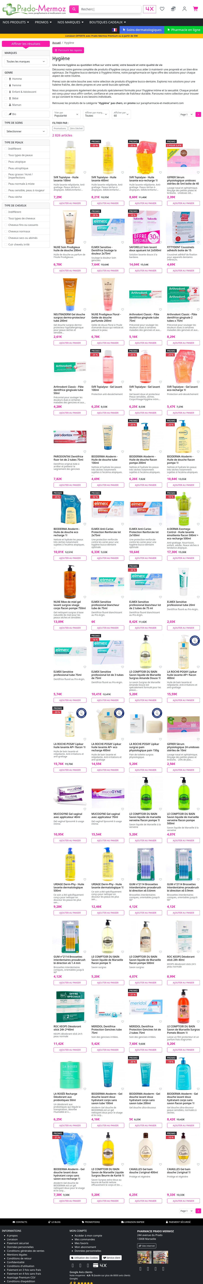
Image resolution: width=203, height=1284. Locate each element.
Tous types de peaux (20, 155)
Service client (111, 1257)
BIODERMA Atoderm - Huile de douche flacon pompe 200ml (143, 460)
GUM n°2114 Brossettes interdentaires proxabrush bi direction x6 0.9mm (183, 887)
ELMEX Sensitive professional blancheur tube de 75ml (105, 605)
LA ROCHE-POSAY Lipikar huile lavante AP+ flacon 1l (69, 745)
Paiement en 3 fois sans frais (24, 1270)
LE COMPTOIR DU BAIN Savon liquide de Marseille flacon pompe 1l (107, 960)
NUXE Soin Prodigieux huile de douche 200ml (67, 248)
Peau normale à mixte (21, 183)
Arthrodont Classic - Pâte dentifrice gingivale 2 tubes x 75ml (182, 317)
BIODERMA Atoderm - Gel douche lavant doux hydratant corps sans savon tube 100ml (107, 1098)
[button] (198, 114)
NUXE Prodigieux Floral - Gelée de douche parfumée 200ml (106, 317)
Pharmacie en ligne (183, 30)
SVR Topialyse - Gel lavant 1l (144, 388)
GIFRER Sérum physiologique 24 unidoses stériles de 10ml (183, 747)
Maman (14, 104)
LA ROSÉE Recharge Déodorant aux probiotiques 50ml (65, 1097)
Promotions (60, 128)
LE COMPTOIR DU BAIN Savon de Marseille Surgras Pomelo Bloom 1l (183, 1029)
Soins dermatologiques (141, 30)
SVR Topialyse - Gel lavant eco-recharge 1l (182, 388)
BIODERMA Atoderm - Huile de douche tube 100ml (105, 460)
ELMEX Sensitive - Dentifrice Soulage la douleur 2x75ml (104, 250)
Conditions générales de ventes (25, 1251)
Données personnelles (20, 1247)
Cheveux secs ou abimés (22, 238)
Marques (11, 53)
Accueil (56, 42)
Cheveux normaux (19, 231)
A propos (12, 1235)
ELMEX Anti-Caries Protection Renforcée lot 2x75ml (106, 532)
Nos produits (16, 22)
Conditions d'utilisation (20, 1266)
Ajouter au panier (70, 203)
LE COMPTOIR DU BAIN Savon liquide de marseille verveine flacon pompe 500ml (183, 818)
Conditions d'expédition (21, 1281)
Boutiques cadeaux (107, 22)
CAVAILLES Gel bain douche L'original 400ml (143, 1170)
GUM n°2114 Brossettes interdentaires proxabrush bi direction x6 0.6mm (145, 887)
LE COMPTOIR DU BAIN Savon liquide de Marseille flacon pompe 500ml (145, 960)
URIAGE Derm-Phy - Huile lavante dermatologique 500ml (69, 887)
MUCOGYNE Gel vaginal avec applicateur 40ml (68, 815)
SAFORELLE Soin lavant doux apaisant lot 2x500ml (145, 248)
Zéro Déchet (76, 128)
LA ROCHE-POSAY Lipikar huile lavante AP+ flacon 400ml (182, 675)
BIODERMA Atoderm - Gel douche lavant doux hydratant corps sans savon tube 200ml (144, 1098)
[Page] (187, 114)
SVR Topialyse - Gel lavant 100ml (107, 388)
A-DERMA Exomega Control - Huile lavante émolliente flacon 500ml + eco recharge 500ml (182, 533)
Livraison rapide (132, 1221)
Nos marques (71, 22)
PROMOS (43, 22)
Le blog (54, 1221)
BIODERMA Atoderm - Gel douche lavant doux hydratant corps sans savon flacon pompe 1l (182, 1098)
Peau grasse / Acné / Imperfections (20, 176)
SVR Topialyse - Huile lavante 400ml (104, 179)
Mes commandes (85, 1239)
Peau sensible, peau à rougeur (26, 190)
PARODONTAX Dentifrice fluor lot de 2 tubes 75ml (68, 458)
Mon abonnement (85, 1247)
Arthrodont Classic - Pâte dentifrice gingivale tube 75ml (144, 317)
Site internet (147, 1245)
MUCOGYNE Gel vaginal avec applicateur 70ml (106, 815)
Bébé (13, 98)
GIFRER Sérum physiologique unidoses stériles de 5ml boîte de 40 (183, 180)
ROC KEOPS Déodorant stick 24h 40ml (181, 958)
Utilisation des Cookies (84, 1257)
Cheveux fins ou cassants (23, 224)
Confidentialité (15, 1262)
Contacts (20, 1221)
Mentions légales (17, 1254)
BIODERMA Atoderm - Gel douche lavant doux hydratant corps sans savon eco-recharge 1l (69, 1173)
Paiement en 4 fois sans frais (24, 1273)
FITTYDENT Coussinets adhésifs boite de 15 (180, 248)
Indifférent (14, 148)
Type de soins (14, 123)
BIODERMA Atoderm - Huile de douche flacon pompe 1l (181, 460)
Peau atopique (17, 161)
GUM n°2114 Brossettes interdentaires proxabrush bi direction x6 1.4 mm (69, 960)
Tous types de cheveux (21, 218)
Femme (14, 85)
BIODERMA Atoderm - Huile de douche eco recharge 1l (67, 532)
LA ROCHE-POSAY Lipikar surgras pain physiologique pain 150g (144, 747)
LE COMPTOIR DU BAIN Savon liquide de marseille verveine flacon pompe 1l (145, 817)
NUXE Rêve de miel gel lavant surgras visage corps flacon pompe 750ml (70, 605)
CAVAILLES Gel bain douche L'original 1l (178, 1170)
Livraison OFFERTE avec (101, 35)
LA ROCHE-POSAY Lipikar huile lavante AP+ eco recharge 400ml (106, 747)
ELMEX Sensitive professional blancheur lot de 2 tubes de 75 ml (145, 605)
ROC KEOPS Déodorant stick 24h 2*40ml (67, 1028)
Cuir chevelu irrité (18, 244)
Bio (12, 114)
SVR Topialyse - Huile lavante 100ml (66, 179)
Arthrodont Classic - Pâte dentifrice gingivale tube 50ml (69, 390)
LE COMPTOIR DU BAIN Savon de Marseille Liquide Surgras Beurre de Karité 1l (108, 1172)
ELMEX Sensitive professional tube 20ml (181, 603)
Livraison (12, 1239)
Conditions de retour (19, 1258)
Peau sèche (15, 196)
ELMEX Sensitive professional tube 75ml (68, 673)
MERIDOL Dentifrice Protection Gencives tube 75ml (107, 1029)
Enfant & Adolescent (22, 91)
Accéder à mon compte (88, 1235)
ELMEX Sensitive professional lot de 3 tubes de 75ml (108, 675)
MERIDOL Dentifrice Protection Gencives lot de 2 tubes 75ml (145, 1029)
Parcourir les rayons (68, 50)
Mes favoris (81, 1243)
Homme (15, 78)
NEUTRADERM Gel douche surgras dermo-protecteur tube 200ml (69, 317)
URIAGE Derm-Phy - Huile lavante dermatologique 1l (108, 885)
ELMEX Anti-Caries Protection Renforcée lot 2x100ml (144, 532)
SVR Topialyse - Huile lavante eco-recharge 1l (143, 179)
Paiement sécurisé (177, 1221)
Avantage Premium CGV (21, 1277)
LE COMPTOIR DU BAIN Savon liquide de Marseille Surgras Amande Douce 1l (145, 675)
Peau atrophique (18, 168)
